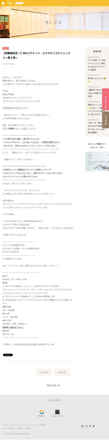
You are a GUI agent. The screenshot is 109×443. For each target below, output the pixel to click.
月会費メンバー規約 (24, 428)
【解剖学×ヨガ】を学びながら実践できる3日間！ (96, 93)
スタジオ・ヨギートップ (11, 425)
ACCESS (19, 3)
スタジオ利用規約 (9, 428)
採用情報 (42, 425)
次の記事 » (62, 372)
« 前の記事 (44, 372)
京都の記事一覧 (53, 385)
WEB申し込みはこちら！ (13, 327)
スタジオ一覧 (53, 400)
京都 (9, 3)
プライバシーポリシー (29, 425)
